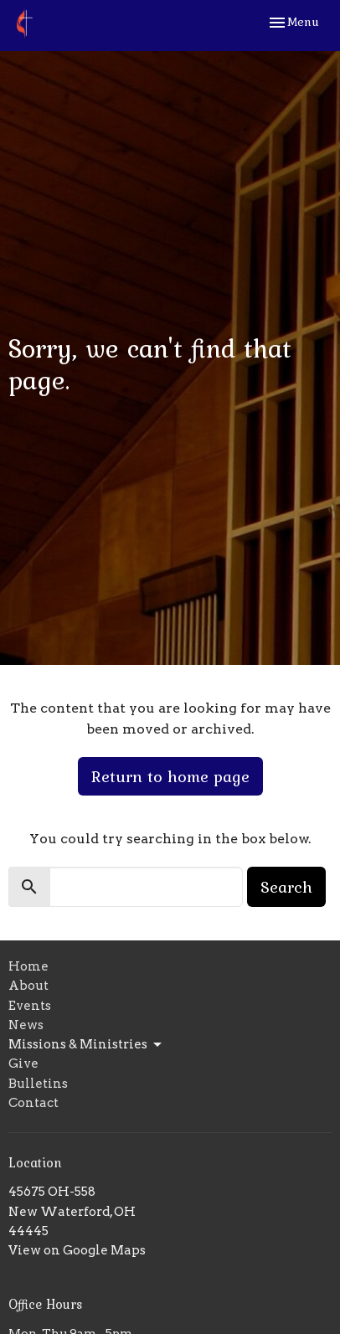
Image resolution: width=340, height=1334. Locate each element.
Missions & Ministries (86, 1045)
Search (286, 886)
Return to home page (170, 776)
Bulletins (38, 1083)
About (28, 985)
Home (28, 966)
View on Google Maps (77, 1250)
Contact (33, 1102)
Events (29, 1005)
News (26, 1025)
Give (23, 1063)
